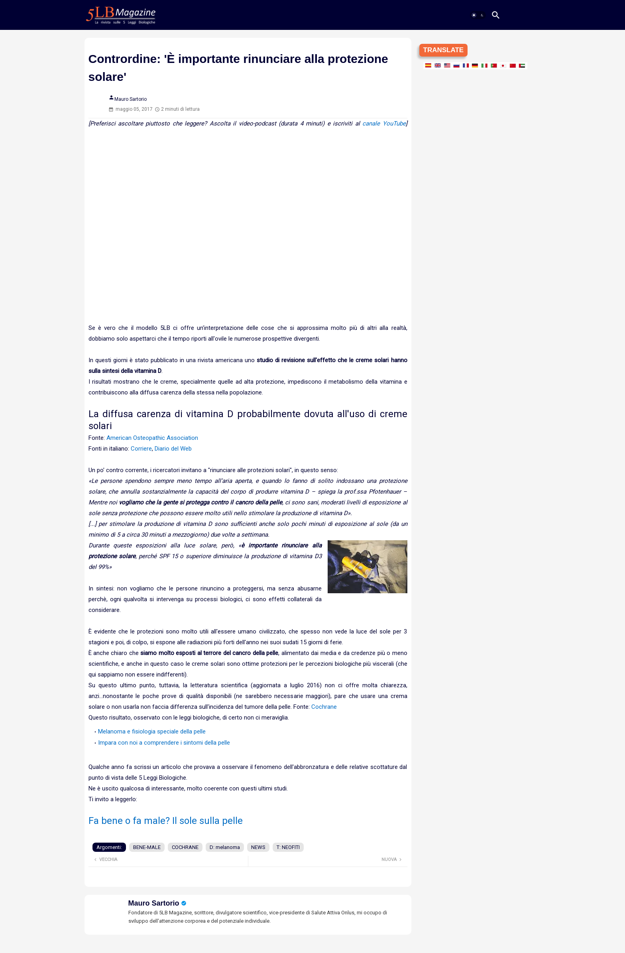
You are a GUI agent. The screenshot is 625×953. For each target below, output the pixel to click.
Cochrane (324, 706)
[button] (478, 15)
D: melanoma (225, 847)
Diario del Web (173, 448)
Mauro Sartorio (153, 903)
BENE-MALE (147, 847)
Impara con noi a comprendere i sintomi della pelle (164, 742)
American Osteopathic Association (152, 437)
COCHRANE (185, 847)
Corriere (141, 448)
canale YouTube (383, 123)
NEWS (258, 847)
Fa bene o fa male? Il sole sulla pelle (165, 820)
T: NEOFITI (288, 847)
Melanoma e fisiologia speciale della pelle (152, 731)
